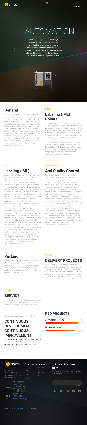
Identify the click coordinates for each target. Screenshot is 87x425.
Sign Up (77, 386)
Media (27, 378)
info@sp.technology (19, 399)
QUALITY (28, 374)
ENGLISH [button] (77, 7)
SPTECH (20, 408)
